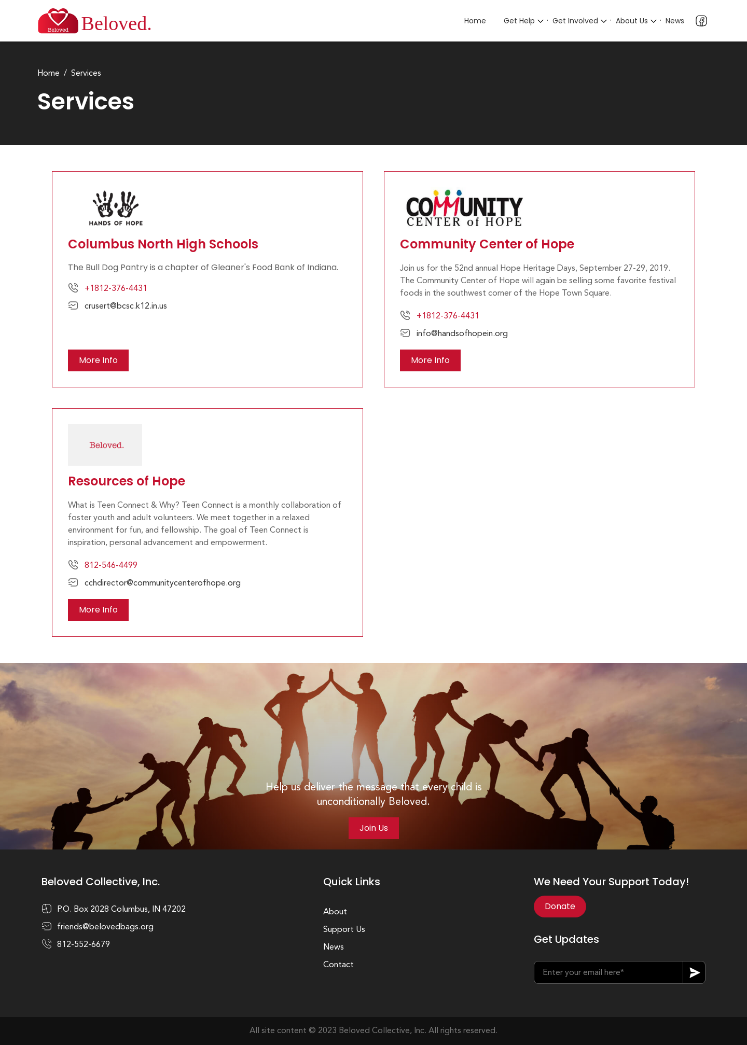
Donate (560, 906)
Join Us (373, 828)
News (675, 21)
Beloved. (116, 23)
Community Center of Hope (487, 244)
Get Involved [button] (575, 21)
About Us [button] (632, 21)
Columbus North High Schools (163, 244)
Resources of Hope (126, 481)
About (335, 912)
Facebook (701, 21)
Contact (338, 965)
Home (475, 21)
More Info (98, 360)
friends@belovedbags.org (105, 927)
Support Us (344, 930)
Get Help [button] (519, 21)
